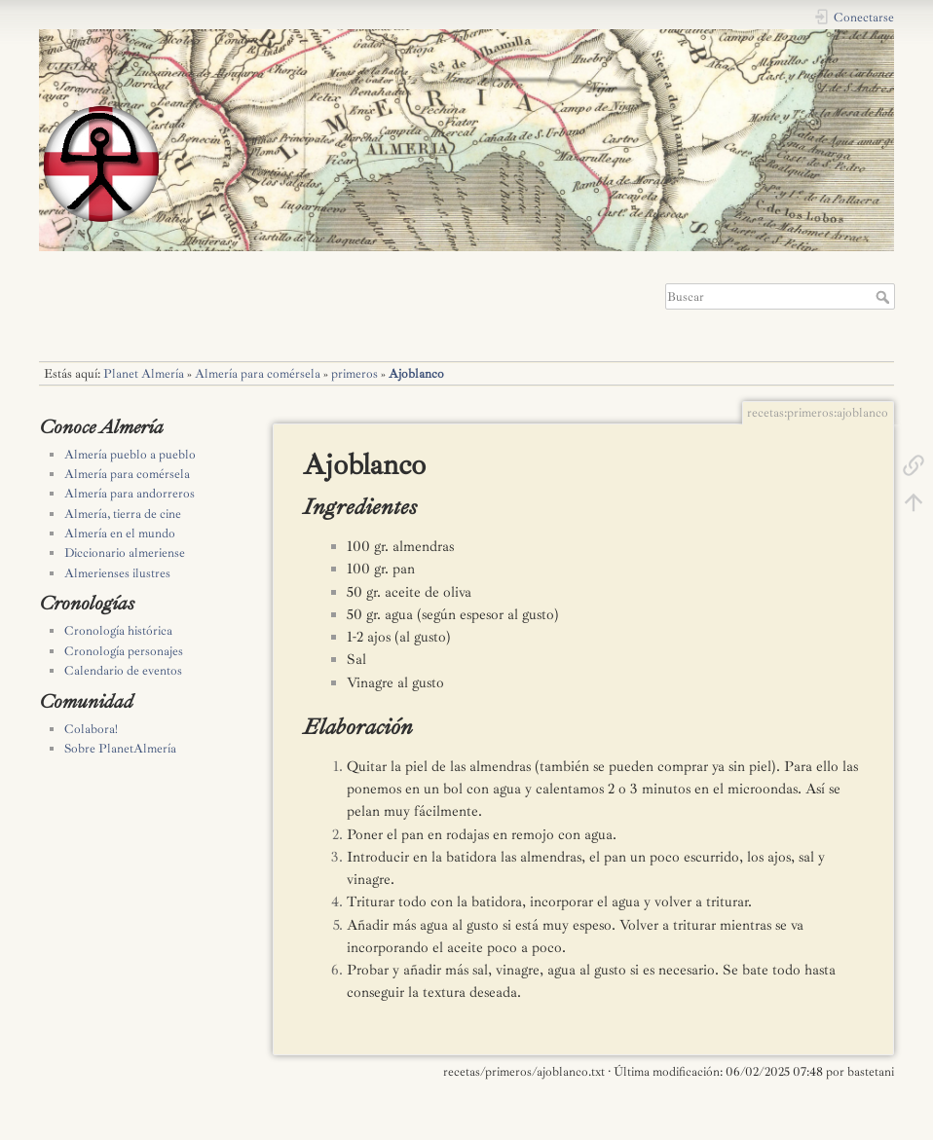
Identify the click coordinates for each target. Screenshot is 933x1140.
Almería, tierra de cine (122, 514)
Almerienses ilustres (117, 573)
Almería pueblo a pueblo (130, 454)
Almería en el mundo (119, 533)
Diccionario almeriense (124, 553)
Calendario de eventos (123, 671)
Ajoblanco (416, 374)
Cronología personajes (123, 651)
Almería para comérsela (257, 374)
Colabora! (91, 729)
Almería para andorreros (129, 493)
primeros (354, 374)
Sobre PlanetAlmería (120, 748)
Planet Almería (143, 374)
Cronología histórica (118, 631)
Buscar (885, 297)
